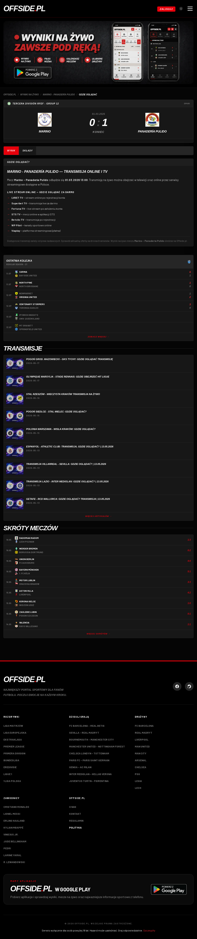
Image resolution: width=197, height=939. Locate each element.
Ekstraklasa (12, 739)
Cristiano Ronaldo (16, 806)
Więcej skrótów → (98, 634)
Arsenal (140, 760)
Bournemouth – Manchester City (91, 739)
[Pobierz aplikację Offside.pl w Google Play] (98, 889)
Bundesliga (11, 760)
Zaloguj (166, 9)
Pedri (7, 848)
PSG (137, 773)
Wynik (11, 150)
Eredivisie (10, 767)
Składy (27, 150)
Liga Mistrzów (13, 725)
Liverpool (141, 739)
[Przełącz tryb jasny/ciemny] (181, 9)
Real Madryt (143, 732)
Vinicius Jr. (10, 834)
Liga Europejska (14, 732)
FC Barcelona (144, 725)
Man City (140, 753)
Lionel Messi (11, 813)
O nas (72, 806)
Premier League (13, 746)
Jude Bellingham (14, 841)
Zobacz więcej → (98, 337)
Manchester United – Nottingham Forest (97, 746)
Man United (142, 746)
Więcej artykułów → (98, 516)
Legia (138, 780)
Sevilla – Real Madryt (84, 732)
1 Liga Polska (12, 780)
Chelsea (140, 767)
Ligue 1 (7, 773)
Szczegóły (149, 930)
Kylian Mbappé (13, 827)
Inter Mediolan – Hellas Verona (90, 773)
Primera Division (14, 753)
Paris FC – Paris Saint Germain (89, 760)
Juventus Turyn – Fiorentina (89, 780)
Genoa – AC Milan (80, 767)
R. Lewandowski (14, 862)
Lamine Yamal (12, 855)
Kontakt (75, 813)
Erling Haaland (14, 820)
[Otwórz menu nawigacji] (190, 8)
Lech (138, 787)
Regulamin (76, 820)
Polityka (75, 827)
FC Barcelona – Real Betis (87, 725)
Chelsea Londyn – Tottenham (89, 753)
